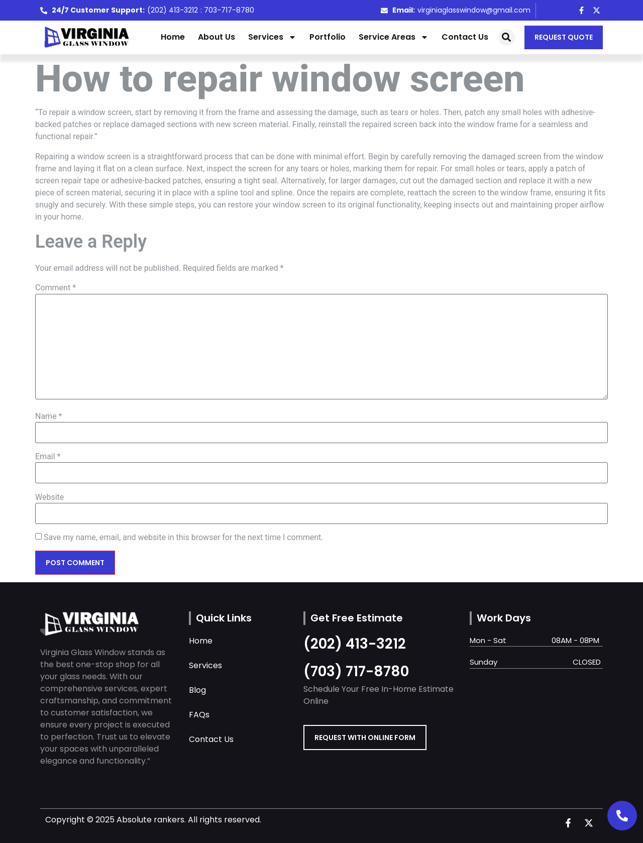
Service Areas (393, 37)
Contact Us (465, 37)
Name (48, 416)
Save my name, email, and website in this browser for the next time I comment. (184, 538)
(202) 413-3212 (354, 644)
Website (49, 497)
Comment (55, 288)
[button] (506, 37)
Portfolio (327, 37)
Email (47, 457)
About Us (216, 37)
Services (272, 37)
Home (173, 37)
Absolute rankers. (151, 819)
